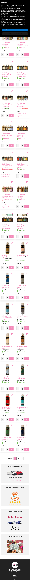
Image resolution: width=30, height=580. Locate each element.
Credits (24, 577)
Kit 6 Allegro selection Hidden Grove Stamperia (22, 166)
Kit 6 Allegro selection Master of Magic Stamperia (7, 197)
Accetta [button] (22, 30)
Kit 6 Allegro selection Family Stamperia (7, 104)
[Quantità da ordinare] (5, 54)
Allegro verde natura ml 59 (6, 438)
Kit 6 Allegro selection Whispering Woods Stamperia (21, 137)
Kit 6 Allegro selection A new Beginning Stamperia (7, 75)
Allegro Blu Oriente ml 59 (6, 286)
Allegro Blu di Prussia (21, 438)
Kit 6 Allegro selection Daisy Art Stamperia (22, 74)
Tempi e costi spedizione (15, 480)
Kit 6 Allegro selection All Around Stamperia (6, 45)
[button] (28, 2)
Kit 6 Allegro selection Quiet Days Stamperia (7, 136)
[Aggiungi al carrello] (11, 54)
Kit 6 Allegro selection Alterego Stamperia (21, 197)
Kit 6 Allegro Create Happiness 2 (6, 226)
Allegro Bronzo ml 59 (22, 347)
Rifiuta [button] (8, 30)
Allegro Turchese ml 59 (22, 408)
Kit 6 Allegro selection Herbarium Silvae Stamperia (21, 106)
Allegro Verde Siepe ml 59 (21, 377)
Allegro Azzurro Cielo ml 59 (7, 377)
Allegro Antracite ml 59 (22, 317)
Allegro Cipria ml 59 (22, 256)
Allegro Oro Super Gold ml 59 (6, 256)
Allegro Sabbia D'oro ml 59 (7, 347)
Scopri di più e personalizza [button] (15, 33)
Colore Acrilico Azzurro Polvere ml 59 (7, 317)
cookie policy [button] (4, 13)
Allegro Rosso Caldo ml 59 (6, 408)
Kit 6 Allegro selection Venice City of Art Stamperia (7, 166)
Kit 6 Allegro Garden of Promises (21, 226)
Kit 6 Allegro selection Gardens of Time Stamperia (22, 45)
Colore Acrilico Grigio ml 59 (21, 286)
